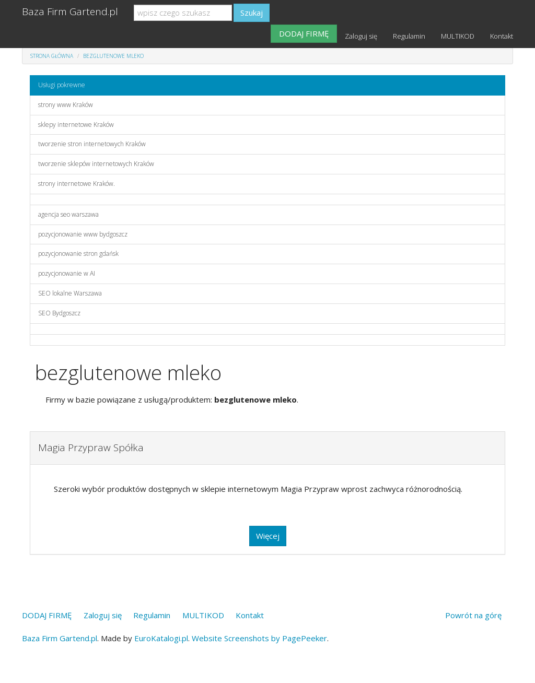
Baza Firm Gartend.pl (70, 11)
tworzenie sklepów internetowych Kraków (96, 163)
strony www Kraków (65, 104)
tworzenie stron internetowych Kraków (92, 143)
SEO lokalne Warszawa (70, 293)
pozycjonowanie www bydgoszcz (82, 234)
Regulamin (409, 36)
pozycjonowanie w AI (66, 273)
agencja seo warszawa (68, 214)
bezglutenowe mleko (113, 56)
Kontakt (501, 36)
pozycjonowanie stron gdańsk (78, 253)
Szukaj (251, 12)
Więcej (268, 536)
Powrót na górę (473, 615)
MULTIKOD (457, 36)
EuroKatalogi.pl (161, 638)
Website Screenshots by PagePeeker (259, 638)
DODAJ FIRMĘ (304, 33)
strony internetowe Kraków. (76, 183)
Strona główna (51, 56)
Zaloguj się (361, 36)
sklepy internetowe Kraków (76, 124)
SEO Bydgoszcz (59, 313)
